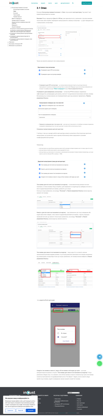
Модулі (43, 3)
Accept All (30, 410)
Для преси (79, 405)
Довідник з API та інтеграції (61, 404)
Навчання (11, 42)
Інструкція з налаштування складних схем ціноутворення (21, 39)
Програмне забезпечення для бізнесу (61, 401)
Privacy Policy (62, 412)
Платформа (34, 3)
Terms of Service (72, 412)
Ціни (56, 3)
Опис (14, 11)
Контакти (79, 409)
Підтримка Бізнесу (59, 406)
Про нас (78, 401)
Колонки (15, 13)
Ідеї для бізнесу (65, 3)
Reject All (20, 410)
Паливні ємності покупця (18, 20)
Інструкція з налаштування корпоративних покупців (21, 34)
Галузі (50, 3)
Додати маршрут (16, 27)
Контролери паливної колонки (20, 7)
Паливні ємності (17, 16)
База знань (57, 398)
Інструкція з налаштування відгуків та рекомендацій (20, 37)
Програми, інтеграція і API (15, 43)
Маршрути (14, 25)
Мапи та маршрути (17, 18)
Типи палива (16, 15)
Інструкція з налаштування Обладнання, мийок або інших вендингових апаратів (20, 31)
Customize (10, 410)
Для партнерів (80, 403)
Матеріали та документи (15, 45)
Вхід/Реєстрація (87, 3)
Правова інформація (82, 407)
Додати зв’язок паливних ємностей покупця (21, 23)
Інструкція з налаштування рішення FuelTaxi (21, 28)
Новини (78, 398)
